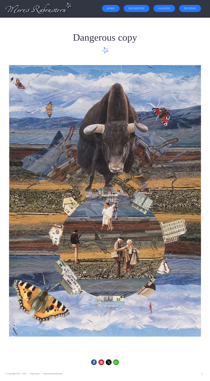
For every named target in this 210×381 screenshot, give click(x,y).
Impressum (35, 373)
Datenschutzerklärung (52, 373)
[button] (94, 362)
